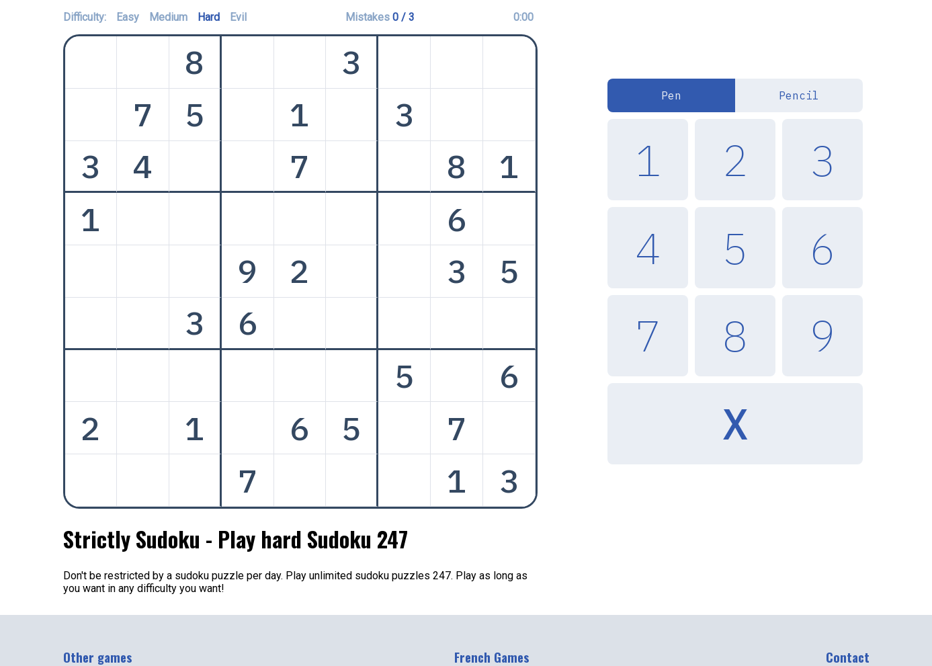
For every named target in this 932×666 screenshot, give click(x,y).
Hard (209, 17)
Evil (238, 17)
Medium (168, 17)
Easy (127, 17)
